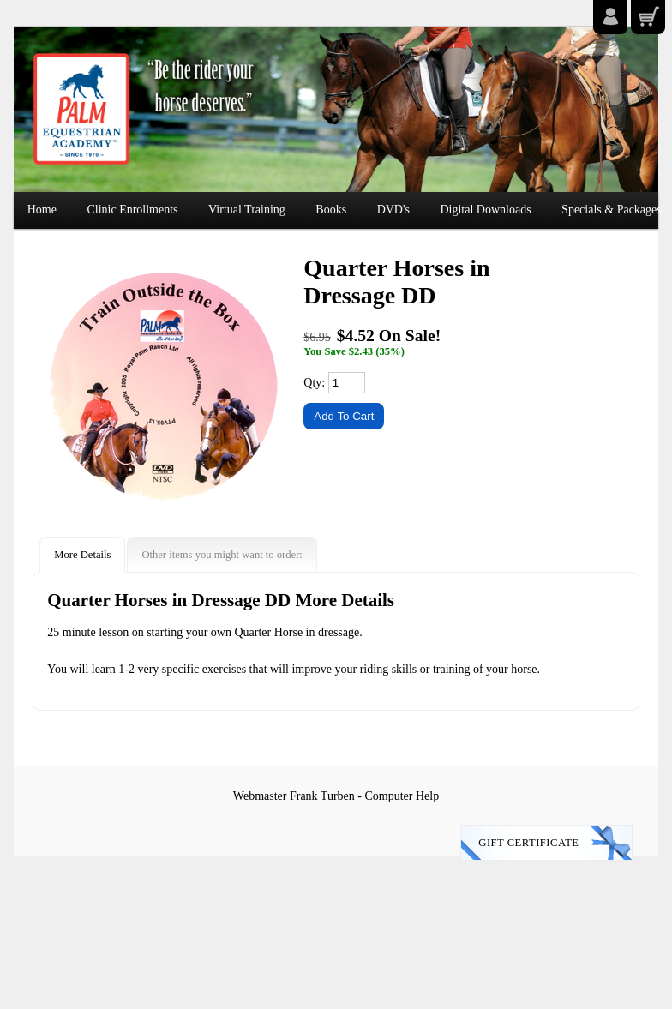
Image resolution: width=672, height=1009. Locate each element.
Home (42, 209)
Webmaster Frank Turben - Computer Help (336, 796)
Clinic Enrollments (132, 209)
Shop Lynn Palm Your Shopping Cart (648, 17)
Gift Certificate (528, 843)
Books (330, 209)
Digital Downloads (485, 209)
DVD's (393, 209)
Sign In (610, 17)
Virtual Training (246, 209)
